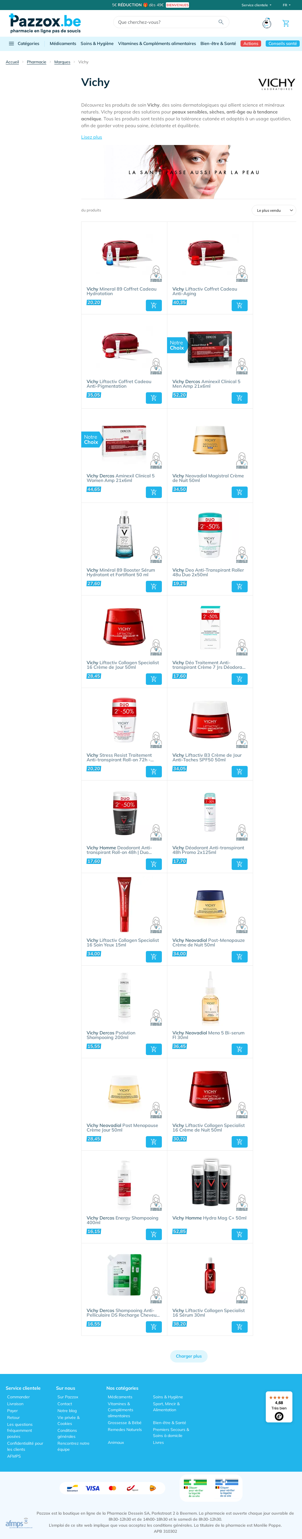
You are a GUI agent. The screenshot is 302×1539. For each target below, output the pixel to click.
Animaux (116, 1442)
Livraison (15, 1403)
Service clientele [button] (255, 5)
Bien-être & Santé (218, 43)
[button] (188, 137)
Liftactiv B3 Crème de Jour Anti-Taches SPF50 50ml (207, 757)
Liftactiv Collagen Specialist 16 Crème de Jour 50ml (123, 665)
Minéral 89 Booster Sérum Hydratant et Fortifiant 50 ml (121, 572)
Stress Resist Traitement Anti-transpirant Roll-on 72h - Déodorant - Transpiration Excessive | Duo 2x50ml (119, 757)
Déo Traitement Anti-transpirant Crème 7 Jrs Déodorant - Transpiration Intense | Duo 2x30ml (209, 665)
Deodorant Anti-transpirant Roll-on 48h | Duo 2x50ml (119, 850)
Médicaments (63, 43)
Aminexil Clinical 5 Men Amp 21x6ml (206, 384)
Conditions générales (67, 1433)
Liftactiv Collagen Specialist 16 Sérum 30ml (208, 1313)
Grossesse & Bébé (125, 1422)
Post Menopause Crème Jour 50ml (122, 1128)
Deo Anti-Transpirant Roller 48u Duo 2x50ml (208, 572)
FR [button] (285, 5)
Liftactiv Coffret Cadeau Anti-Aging (204, 291)
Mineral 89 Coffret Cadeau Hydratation (121, 291)
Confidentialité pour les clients (25, 1446)
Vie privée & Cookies (68, 1420)
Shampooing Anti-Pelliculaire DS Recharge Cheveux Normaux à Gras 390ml (123, 1313)
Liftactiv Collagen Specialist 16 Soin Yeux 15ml (123, 943)
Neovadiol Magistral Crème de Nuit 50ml (208, 478)
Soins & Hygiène (97, 43)
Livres (158, 1442)
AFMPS (14, 1456)
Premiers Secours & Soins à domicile (171, 1432)
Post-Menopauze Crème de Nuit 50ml (208, 943)
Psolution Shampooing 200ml (111, 1035)
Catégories (23, 43)
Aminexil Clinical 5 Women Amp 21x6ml (121, 478)
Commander (18, 1396)
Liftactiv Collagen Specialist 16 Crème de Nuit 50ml (208, 1128)
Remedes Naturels (125, 1429)
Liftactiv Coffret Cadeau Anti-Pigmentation (119, 384)
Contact (64, 1403)
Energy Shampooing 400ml (122, 1220)
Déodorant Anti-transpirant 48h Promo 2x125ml (208, 850)
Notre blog (67, 1410)
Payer (12, 1410)
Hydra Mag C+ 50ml (209, 1218)
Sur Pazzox (67, 1396)
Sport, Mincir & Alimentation (166, 1406)
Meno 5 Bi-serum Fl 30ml (208, 1035)
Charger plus (189, 1356)
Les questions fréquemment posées (20, 1430)
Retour (13, 1417)
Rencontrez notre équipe (73, 1446)
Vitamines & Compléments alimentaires (157, 43)
